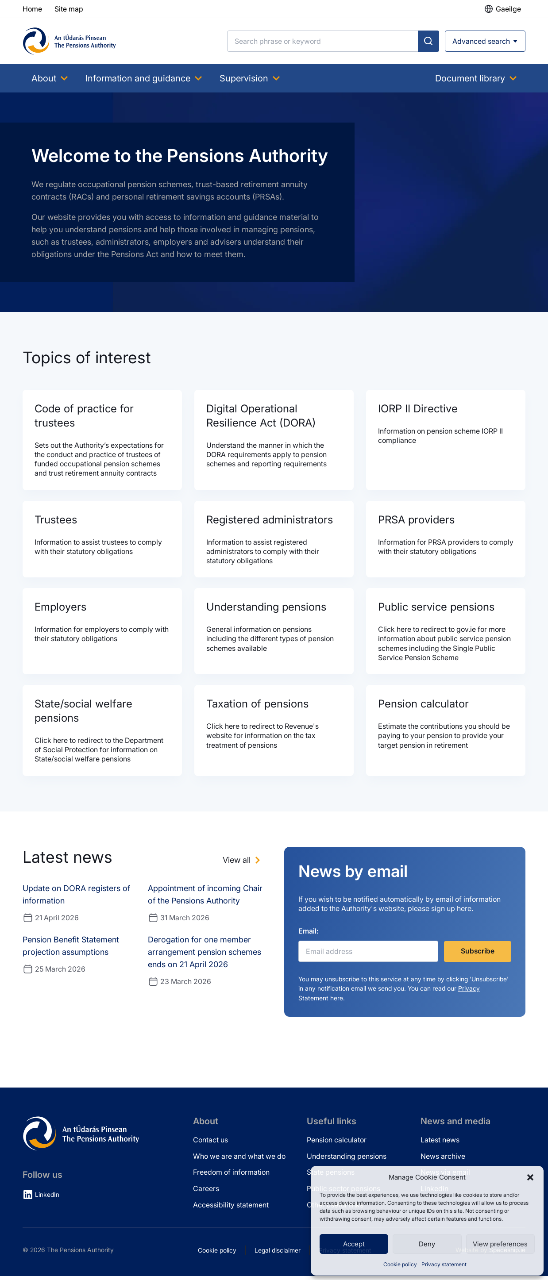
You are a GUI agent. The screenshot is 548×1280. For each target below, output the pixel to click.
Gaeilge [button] (508, 8)
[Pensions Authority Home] (69, 41)
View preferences (500, 1244)
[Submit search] (428, 41)
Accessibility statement (231, 1208)
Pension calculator (337, 1143)
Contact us (210, 1143)
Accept (354, 1244)
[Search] (322, 41)
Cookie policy (400, 1264)
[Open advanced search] (485, 41)
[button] (530, 1177)
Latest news (440, 1143)
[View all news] (243, 863)
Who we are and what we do (239, 1160)
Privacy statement (444, 1264)
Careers (206, 1192)
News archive (443, 1160)
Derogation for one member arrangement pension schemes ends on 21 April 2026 (204, 955)
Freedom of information (231, 1176)
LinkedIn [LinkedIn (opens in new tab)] (47, 1199)
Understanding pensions (346, 1160)
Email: (308, 934)
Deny (427, 1244)
